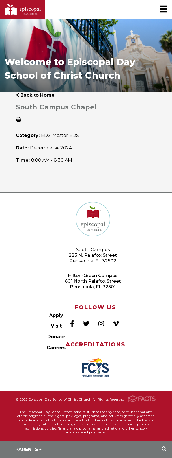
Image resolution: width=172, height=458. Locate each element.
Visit (56, 326)
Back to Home (35, 95)
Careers (56, 347)
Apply (56, 315)
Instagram (101, 323)
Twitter (86, 323)
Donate (56, 336)
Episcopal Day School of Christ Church (22, 10)
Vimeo (116, 323)
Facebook (72, 323)
